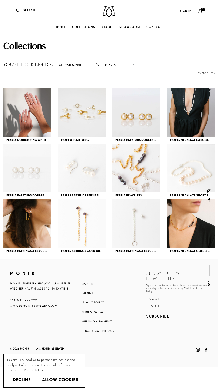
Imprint (87, 293)
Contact (154, 27)
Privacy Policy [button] (33, 370)
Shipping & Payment (96, 321)
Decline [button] (22, 380)
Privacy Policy (92, 302)
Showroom (129, 27)
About (107, 27)
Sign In (87, 284)
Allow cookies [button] (60, 380)
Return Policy (92, 312)
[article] (27, 116)
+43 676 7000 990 (23, 300)
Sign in (186, 11)
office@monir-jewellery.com (33, 306)
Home (61, 27)
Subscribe (157, 316)
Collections (83, 27)
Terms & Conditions (97, 331)
